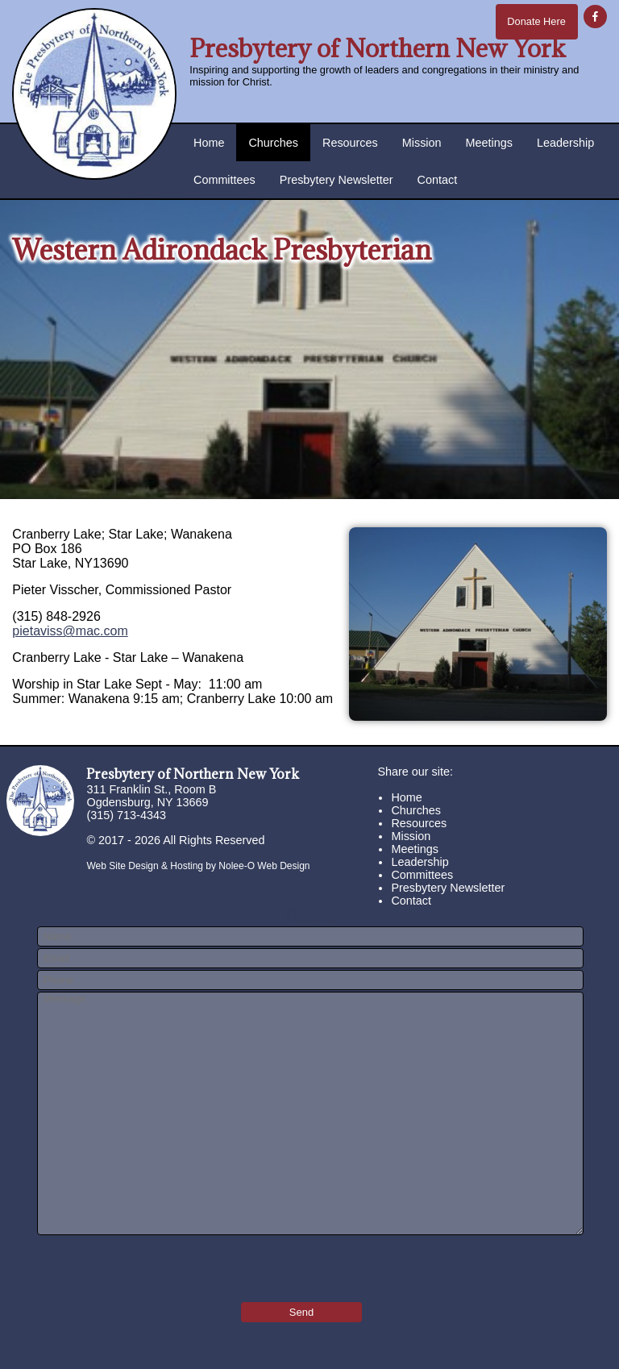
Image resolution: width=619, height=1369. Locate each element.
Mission (422, 142)
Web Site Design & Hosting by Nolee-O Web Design (198, 866)
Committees (224, 179)
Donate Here (536, 21)
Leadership (565, 142)
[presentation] (131, 1263)
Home (208, 142)
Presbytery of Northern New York (377, 48)
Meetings (489, 142)
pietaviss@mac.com (69, 631)
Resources (350, 142)
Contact (438, 179)
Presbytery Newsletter (336, 179)
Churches (273, 142)
